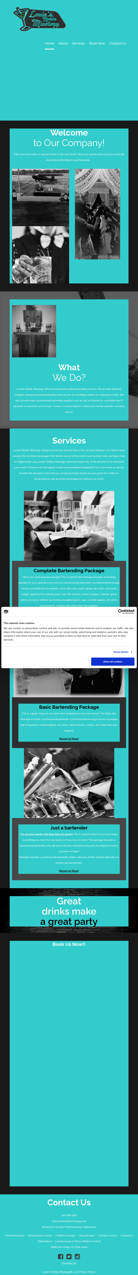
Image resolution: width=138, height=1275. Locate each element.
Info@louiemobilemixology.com (69, 1221)
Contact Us (117, 43)
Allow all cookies (112, 661)
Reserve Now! (69, 739)
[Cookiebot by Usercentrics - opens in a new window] (120, 611)
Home (49, 43)
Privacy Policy (87, 1272)
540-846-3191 (69, 1215)
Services (78, 43)
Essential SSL (69, 1263)
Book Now (97, 43)
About (63, 43)
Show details (121, 652)
